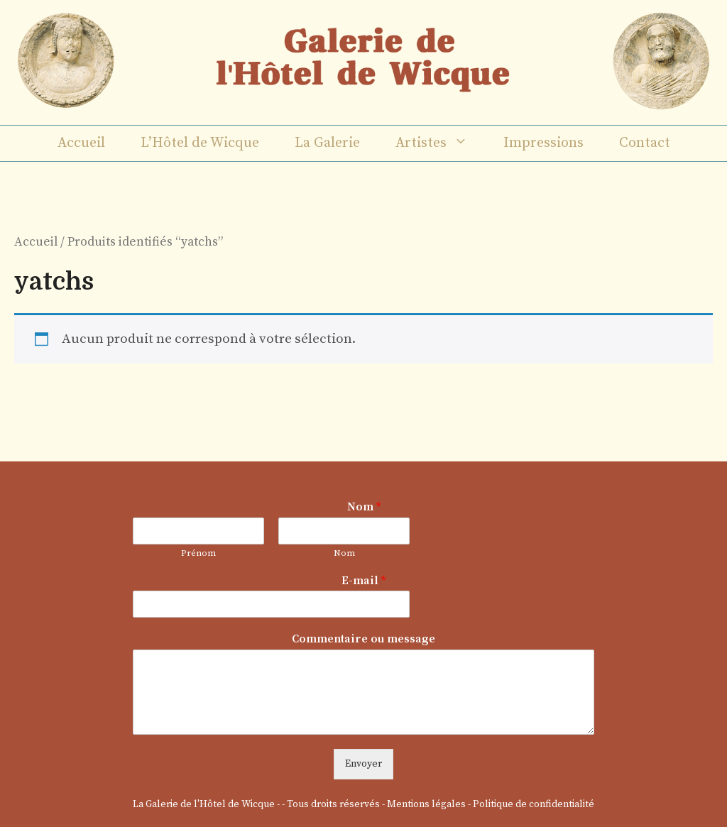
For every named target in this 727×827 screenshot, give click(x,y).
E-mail (363, 581)
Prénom (198, 553)
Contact (644, 143)
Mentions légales (426, 804)
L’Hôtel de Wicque (200, 143)
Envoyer (363, 763)
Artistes (440, 143)
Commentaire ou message (363, 639)
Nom (364, 507)
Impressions (543, 143)
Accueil (81, 143)
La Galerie (327, 143)
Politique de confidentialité (533, 804)
